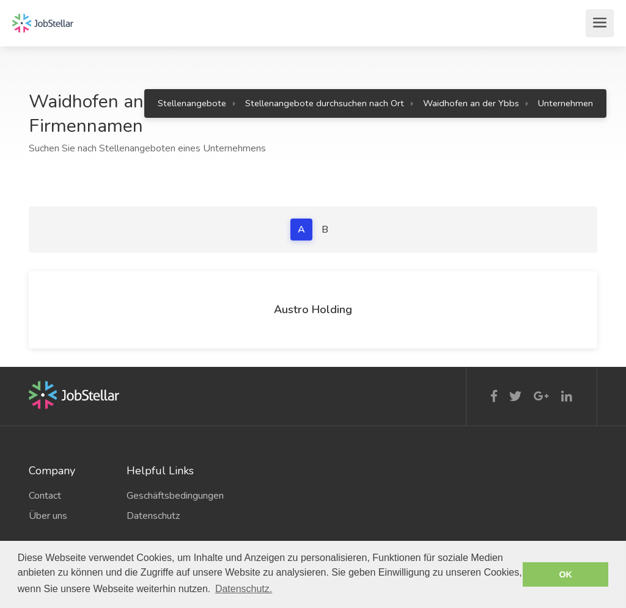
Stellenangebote (192, 103)
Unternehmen (565, 103)
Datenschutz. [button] (243, 589)
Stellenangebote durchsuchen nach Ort (324, 103)
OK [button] (565, 574)
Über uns (48, 516)
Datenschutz (153, 516)
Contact (45, 495)
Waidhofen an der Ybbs (471, 103)
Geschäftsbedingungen (166, 495)
